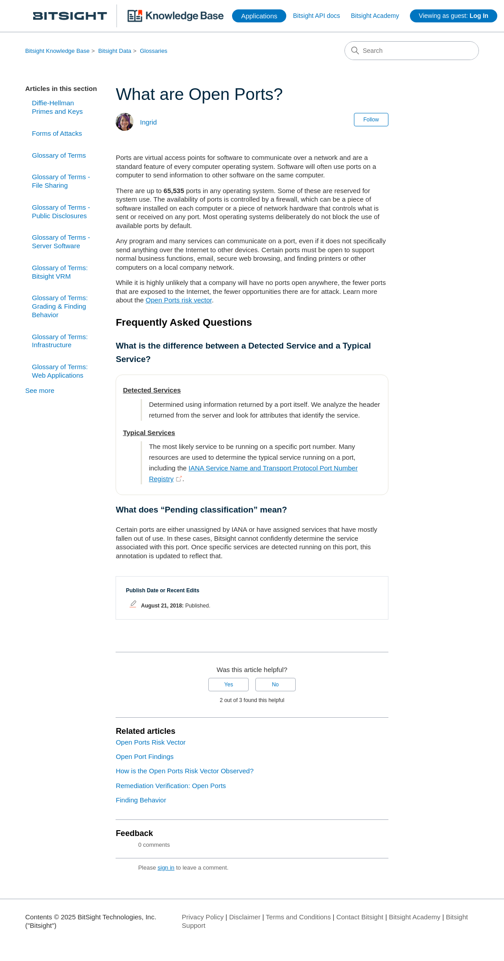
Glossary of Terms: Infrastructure (60, 341)
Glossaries (153, 50)
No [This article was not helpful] (275, 684)
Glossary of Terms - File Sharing (61, 181)
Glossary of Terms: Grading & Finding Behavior (60, 306)
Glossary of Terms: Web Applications (60, 371)
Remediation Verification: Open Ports (171, 785)
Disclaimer (244, 917)
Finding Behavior (141, 800)
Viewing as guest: (453, 15)
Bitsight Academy (375, 15)
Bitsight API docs (316, 15)
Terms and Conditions (298, 917)
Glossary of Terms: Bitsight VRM (60, 272)
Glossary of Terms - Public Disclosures (61, 211)
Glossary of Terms (59, 155)
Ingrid (148, 122)
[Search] (411, 51)
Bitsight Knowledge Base (57, 50)
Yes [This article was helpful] (228, 684)
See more (39, 390)
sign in (166, 867)
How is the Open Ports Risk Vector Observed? (185, 771)
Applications (259, 16)
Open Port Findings (144, 756)
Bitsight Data (114, 50)
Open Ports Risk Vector (150, 742)
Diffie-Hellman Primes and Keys (57, 107)
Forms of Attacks (57, 133)
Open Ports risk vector (179, 300)
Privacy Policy (203, 917)
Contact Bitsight (359, 917)
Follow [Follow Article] (371, 119)
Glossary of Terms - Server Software (61, 241)
